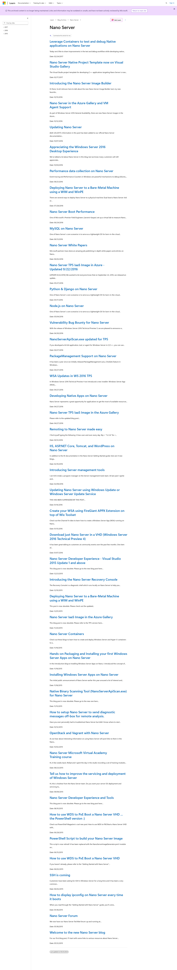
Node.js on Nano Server (67, 306)
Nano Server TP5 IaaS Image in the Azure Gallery (84, 412)
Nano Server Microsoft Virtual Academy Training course (78, 755)
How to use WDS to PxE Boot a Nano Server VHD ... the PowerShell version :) (86, 816)
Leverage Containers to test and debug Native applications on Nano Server (83, 43)
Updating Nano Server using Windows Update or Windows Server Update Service (85, 492)
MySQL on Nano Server (66, 228)
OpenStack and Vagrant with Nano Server (79, 733)
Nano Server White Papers (68, 245)
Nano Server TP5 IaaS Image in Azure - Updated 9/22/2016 (77, 267)
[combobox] (15, 23)
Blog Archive (62, 20)
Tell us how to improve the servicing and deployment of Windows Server (88, 775)
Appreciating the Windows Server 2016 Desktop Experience (78, 149)
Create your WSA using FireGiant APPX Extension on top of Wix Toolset (87, 512)
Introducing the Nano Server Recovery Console (83, 579)
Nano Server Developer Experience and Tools (82, 797)
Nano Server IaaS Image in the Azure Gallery (81, 617)
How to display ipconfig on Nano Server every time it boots (86, 897)
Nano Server (74, 20)
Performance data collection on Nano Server (81, 171)
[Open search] (166, 3)
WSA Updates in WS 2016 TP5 (71, 376)
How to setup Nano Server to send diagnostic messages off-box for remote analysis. (82, 714)
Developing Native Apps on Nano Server (78, 395)
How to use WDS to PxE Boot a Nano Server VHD (85, 858)
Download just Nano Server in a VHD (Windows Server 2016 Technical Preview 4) (88, 536)
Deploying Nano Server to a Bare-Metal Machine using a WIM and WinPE (84, 189)
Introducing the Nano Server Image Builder (80, 83)
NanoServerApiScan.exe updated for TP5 (79, 339)
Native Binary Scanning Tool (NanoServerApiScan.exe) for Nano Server (88, 693)
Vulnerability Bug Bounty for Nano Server (79, 322)
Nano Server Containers (67, 634)
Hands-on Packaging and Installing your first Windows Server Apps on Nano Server (88, 655)
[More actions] (125, 20)
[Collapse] (27, 18)
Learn (52, 20)
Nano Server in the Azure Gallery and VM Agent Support (79, 105)
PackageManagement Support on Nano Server (83, 356)
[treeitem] (16, 27)
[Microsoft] (4, 3)
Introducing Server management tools (77, 470)
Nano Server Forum (64, 916)
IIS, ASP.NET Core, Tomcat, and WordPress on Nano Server (82, 448)
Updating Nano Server (66, 127)
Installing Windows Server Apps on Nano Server (84, 674)
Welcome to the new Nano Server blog (77, 932)
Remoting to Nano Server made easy (76, 429)
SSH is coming (60, 875)
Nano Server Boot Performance (72, 211)
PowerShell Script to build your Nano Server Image (86, 838)
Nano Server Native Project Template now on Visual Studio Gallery (86, 64)
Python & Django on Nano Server (73, 289)
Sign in (172, 3)
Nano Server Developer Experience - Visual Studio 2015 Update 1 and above (85, 560)
